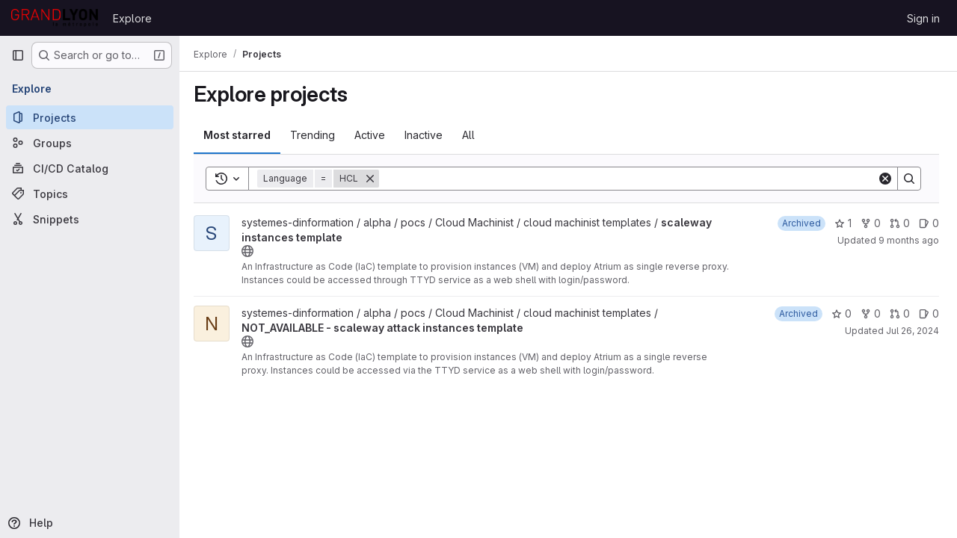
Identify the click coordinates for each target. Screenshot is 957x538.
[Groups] (89, 143)
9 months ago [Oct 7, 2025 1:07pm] (908, 240)
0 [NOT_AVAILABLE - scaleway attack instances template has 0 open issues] (929, 313)
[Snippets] (89, 219)
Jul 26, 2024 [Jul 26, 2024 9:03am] (912, 330)
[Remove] (374, 179)
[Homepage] (54, 18)
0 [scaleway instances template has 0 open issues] (929, 223)
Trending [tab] (316, 135)
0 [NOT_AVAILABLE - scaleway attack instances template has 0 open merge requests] (900, 313)
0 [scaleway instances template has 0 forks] (871, 223)
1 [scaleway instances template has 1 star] (843, 223)
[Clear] (885, 179)
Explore (132, 18)
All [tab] (472, 135)
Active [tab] (373, 135)
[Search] (630, 179)
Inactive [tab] (427, 135)
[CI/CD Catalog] (89, 168)
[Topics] (89, 193)
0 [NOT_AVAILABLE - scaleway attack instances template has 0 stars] (841, 313)
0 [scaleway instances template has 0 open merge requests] (900, 223)
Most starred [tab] (240, 135)
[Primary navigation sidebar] (18, 55)
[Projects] (89, 117)
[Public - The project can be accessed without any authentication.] (251, 251)
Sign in (923, 18)
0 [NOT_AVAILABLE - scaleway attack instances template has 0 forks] (871, 313)
